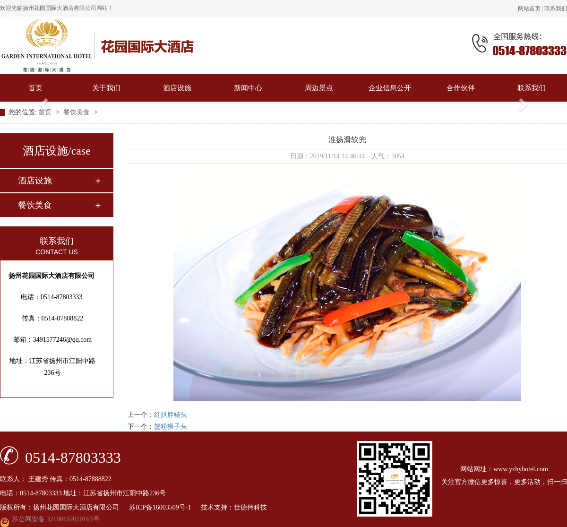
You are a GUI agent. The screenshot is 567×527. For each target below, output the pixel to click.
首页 (35, 88)
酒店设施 (177, 88)
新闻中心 (248, 88)
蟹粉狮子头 (170, 426)
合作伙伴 (461, 88)
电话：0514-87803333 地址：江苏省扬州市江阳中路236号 (83, 493)
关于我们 (106, 88)
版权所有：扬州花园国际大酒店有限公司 (64, 507)
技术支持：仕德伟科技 (234, 507)
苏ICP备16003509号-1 (164, 507)
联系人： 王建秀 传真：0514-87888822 (56, 479)
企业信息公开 (390, 88)
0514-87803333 (73, 457)
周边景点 (319, 88)
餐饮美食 (77, 112)
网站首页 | (531, 8)
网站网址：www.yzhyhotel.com (504, 469)
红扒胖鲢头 (170, 414)
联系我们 (555, 8)
